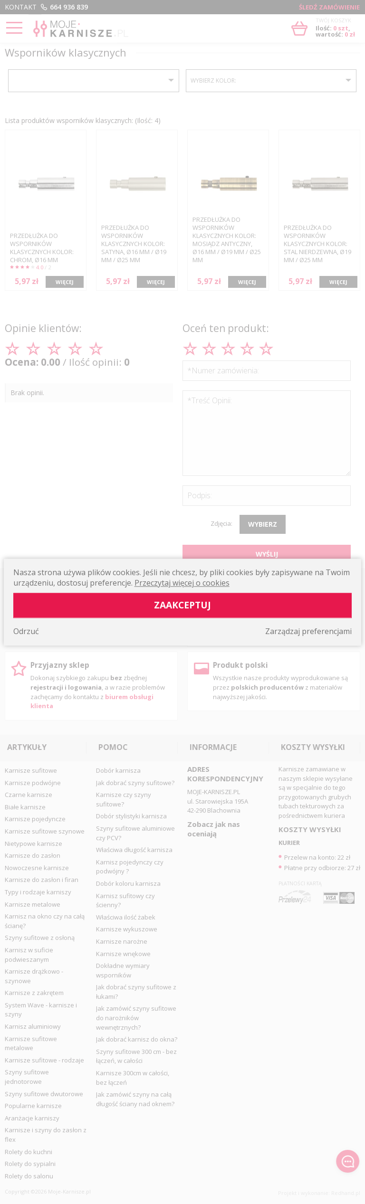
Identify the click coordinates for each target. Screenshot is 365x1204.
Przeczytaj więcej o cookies (182, 583)
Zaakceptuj (182, 604)
